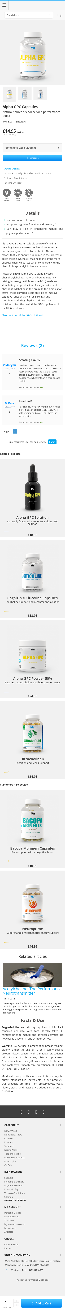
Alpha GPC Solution (32, 517)
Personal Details (12, 1212)
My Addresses (11, 1216)
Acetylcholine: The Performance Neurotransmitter (32, 979)
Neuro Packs (10, 1149)
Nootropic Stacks (13, 1134)
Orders (9, 1238)
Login (52, 441)
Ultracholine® (32, 759)
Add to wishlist (11, 168)
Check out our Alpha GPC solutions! (22, 315)
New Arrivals (10, 1130)
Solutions (9, 1146)
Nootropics (10, 1161)
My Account (12, 1207)
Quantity (7, 1307)
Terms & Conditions (14, 1193)
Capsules (9, 1138)
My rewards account (14, 1224)
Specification (33, 157)
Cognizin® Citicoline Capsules (32, 598)
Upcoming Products (14, 1157)
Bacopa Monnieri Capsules (32, 848)
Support (8, 1177)
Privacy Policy (11, 1189)
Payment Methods (14, 1185)
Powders (8, 1142)
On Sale (8, 1165)
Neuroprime (32, 929)
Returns (8, 1248)
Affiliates (8, 1231)
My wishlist (10, 1228)
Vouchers (9, 1220)
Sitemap (8, 1196)
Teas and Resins (12, 1153)
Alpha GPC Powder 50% (32, 678)
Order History (11, 1244)
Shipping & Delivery (14, 1181)
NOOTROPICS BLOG (15, 1200)
